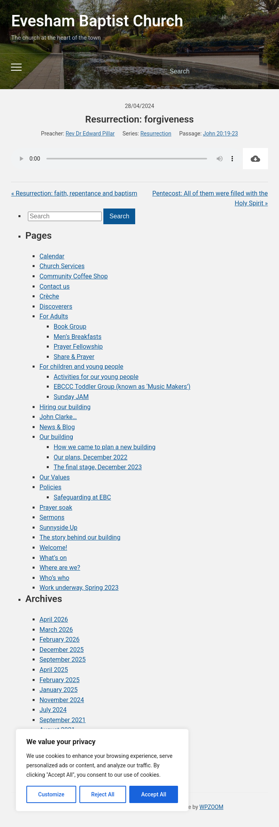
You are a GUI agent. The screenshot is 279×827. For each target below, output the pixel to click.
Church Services (61, 266)
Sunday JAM (70, 397)
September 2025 (62, 659)
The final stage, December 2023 (97, 467)
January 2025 (58, 689)
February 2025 (59, 680)
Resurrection (155, 133)
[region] (102, 770)
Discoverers (55, 306)
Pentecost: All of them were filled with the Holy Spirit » (210, 198)
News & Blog (57, 427)
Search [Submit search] (255, 71)
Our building (56, 437)
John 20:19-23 (220, 133)
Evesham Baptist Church (97, 21)
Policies (50, 487)
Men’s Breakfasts (77, 336)
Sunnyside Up (58, 527)
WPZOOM (212, 807)
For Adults (53, 316)
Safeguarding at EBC (82, 497)
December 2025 (61, 649)
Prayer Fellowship (78, 346)
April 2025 (53, 669)
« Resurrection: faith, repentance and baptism (74, 193)
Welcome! (53, 547)
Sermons (51, 517)
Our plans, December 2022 (90, 457)
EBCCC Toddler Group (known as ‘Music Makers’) (121, 386)
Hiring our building (64, 407)
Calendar (51, 256)
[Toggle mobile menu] (16, 67)
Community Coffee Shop (73, 276)
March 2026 (56, 629)
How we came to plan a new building (104, 447)
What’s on (52, 558)
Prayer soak (55, 507)
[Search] (205, 71)
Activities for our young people (95, 377)
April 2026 (53, 619)
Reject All (102, 794)
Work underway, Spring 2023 (78, 587)
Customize (51, 794)
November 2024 (61, 700)
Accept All (153, 794)
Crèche (49, 296)
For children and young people (81, 366)
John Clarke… (58, 417)
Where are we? (59, 567)
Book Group (69, 326)
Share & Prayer (73, 356)
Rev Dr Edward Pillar (90, 133)
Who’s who (54, 578)
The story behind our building (79, 537)
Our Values (54, 477)
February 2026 (59, 639)
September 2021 (62, 720)
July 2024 (52, 710)
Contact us (54, 286)
